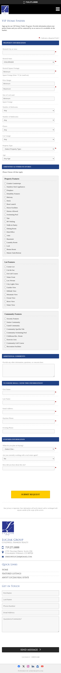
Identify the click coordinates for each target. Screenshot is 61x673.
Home (5, 570)
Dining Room (10, 229)
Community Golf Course (14, 343)
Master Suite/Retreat (13, 253)
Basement (9, 239)
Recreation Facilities (13, 346)
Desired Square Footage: (11, 68)
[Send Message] (30, 649)
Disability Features (12, 194)
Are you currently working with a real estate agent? (20, 455)
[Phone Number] (30, 606)
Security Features (12, 319)
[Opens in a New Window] (19, 666)
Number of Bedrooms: (10, 107)
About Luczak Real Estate (15, 578)
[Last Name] (30, 599)
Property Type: (8, 146)
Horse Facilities (11, 208)
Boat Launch (10, 204)
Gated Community (12, 326)
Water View (10, 305)
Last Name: (7, 399)
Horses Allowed (11, 211)
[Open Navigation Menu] (58, 9)
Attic (7, 235)
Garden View (10, 287)
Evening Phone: (8, 428)
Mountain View (11, 294)
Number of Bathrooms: (11, 117)
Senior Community (12, 322)
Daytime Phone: (8, 418)
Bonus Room (10, 249)
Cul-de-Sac (10, 270)
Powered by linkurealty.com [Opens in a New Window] (30, 671)
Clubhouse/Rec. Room (13, 336)
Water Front (10, 277)
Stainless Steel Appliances (15, 187)
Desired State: (7, 59)
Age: (4, 155)
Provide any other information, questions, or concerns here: (23, 362)
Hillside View (10, 291)
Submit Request (30, 494)
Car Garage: (7, 136)
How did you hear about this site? (14, 465)
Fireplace (9, 190)
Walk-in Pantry (11, 225)
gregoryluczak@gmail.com (18, 557)
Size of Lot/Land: (9, 95)
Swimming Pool (11, 215)
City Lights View (12, 284)
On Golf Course (11, 274)
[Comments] (30, 624)
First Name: (7, 389)
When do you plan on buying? (13, 445)
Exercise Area (10, 340)
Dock (8, 201)
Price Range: (7, 80)
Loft (7, 246)
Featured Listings (11, 574)
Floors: (5, 126)
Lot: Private (10, 281)
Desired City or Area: (10, 49)
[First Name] (30, 593)
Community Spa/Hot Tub (14, 329)
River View (10, 301)
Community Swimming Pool (16, 333)
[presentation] (30, 481)
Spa (7, 218)
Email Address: (8, 408)
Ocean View (10, 298)
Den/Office (10, 232)
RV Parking (10, 222)
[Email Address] (30, 612)
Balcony (9, 197)
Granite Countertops (13, 183)
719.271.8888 (30, 2)
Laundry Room (11, 242)
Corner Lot (10, 267)
